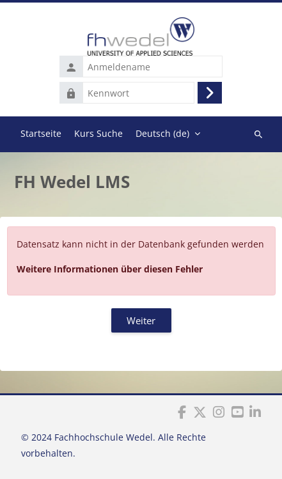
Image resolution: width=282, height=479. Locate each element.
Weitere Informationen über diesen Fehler (110, 269)
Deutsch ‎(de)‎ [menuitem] (162, 133)
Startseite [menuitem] (40, 133)
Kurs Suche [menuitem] (98, 133)
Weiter (141, 320)
